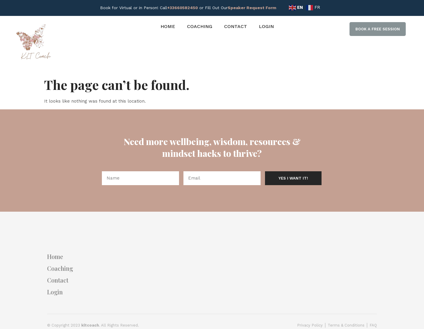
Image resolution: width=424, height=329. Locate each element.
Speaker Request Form (252, 7)
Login (266, 26)
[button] (378, 29)
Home (167, 26)
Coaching (199, 26)
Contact (235, 26)
